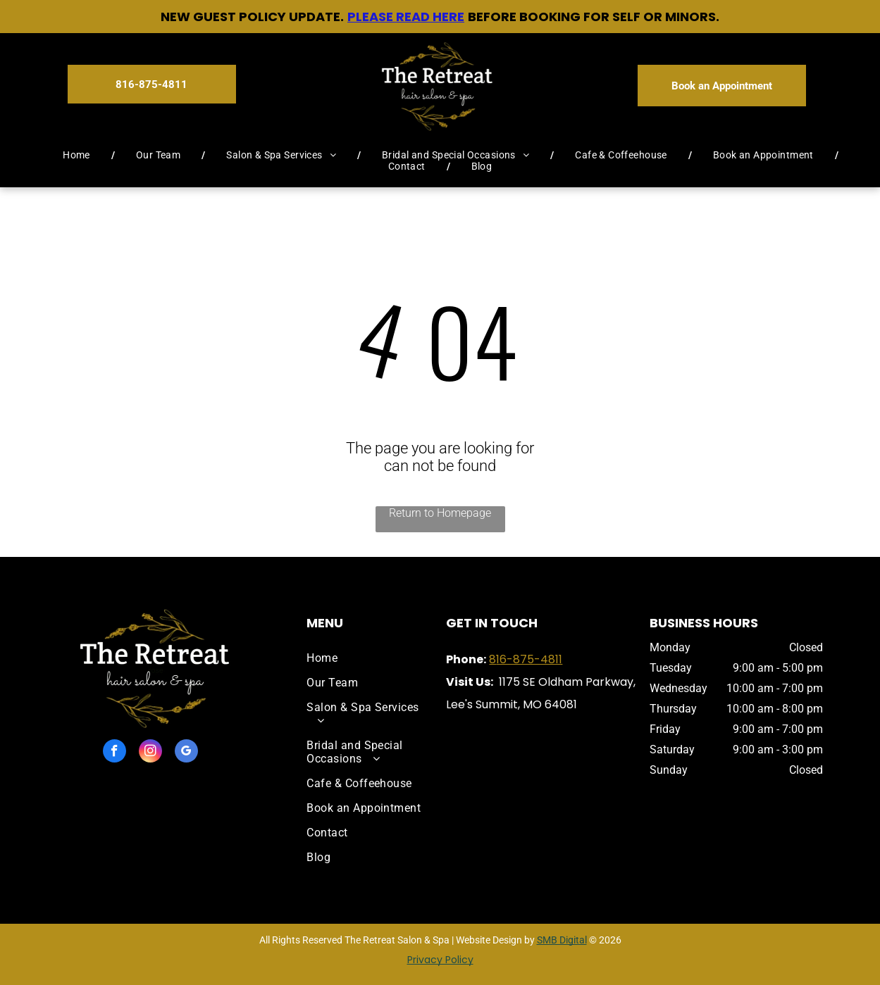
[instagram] (150, 752)
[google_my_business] (186, 752)
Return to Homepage (440, 513)
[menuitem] (78, 155)
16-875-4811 (529, 659)
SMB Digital (562, 940)
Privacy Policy (440, 960)
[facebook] (114, 752)
